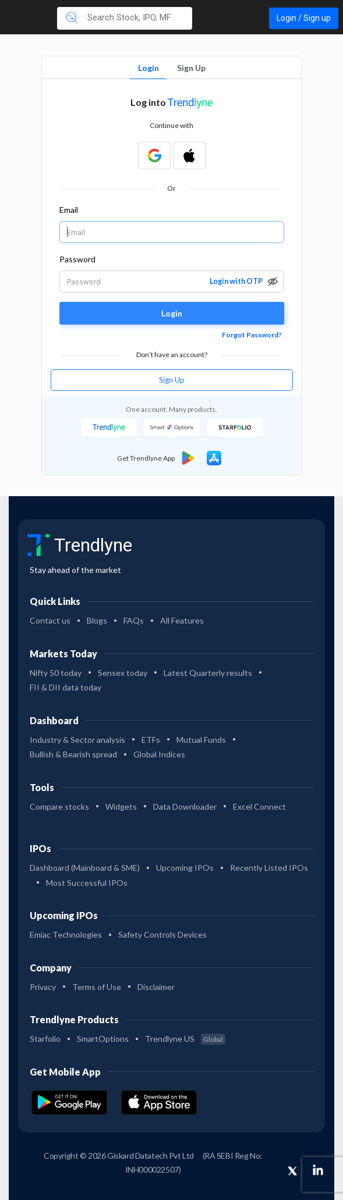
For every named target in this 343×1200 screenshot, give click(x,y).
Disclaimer (156, 987)
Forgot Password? (252, 334)
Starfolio (45, 1039)
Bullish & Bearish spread (73, 754)
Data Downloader (185, 806)
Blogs (97, 620)
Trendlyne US (185, 1039)
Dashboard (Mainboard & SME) (85, 868)
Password (77, 259)
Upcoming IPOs (185, 868)
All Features (182, 620)
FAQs (133, 620)
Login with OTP (236, 281)
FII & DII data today (65, 687)
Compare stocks (59, 806)
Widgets (121, 806)
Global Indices (159, 754)
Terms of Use (96, 987)
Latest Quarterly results (208, 673)
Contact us (50, 620)
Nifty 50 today (56, 673)
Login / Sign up (304, 18)
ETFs (151, 740)
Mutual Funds (201, 740)
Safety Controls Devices (162, 934)
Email (68, 210)
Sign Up (191, 68)
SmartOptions (103, 1039)
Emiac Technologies (66, 934)
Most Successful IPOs (87, 883)
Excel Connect (259, 806)
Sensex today (122, 673)
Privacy (43, 987)
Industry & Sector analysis (77, 740)
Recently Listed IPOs (269, 868)
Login (148, 68)
